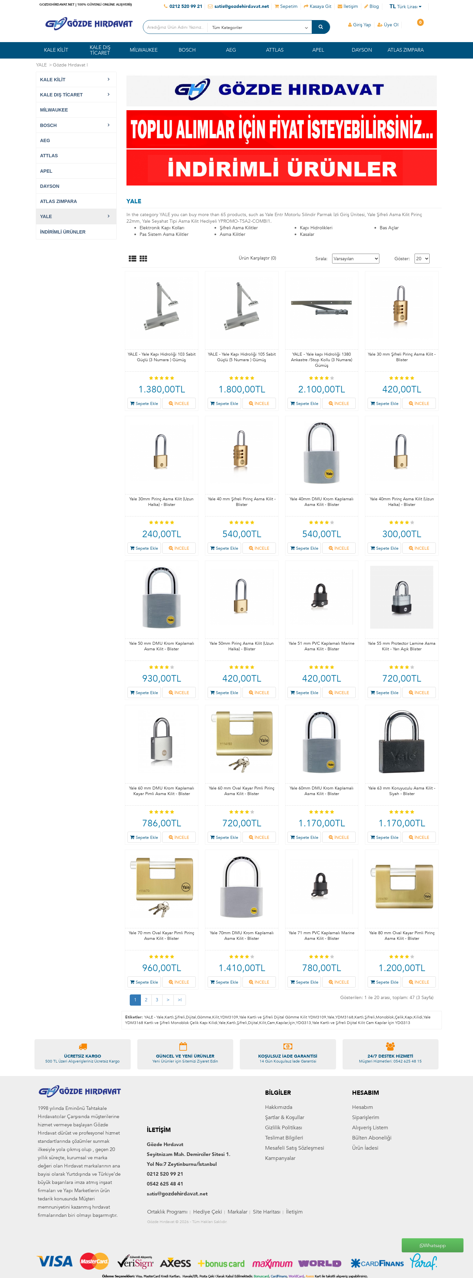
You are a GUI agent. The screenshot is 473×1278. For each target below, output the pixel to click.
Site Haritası (267, 1273)
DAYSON (362, 50)
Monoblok (385, 1017)
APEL (318, 50)
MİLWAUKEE (144, 50)
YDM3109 (229, 1017)
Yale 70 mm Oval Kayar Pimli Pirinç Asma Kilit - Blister (161, 935)
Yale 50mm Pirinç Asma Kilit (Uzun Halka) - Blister (242, 646)
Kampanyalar (280, 1219)
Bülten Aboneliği (372, 1199)
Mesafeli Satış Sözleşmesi (294, 1209)
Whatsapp (433, 1245)
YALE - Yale (154, 1017)
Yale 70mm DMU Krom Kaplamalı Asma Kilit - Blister (242, 935)
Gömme (204, 1017)
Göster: (402, 259)
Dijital (191, 1017)
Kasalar (307, 234)
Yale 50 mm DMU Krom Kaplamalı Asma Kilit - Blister (161, 646)
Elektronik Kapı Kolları (162, 228)
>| (180, 1000)
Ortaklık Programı (167, 1273)
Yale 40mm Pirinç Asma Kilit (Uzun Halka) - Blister (402, 502)
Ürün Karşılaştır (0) (257, 258)
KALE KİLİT (56, 50)
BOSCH (187, 50)
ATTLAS (274, 50)
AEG (231, 50)
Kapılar (282, 1022)
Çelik (399, 1017)
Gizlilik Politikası (283, 1189)
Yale (330, 1017)
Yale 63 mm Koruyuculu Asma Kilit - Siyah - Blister (401, 791)
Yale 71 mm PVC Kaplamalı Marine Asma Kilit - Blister (321, 935)
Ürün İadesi (365, 1209)
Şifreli (180, 1017)
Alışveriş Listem (370, 1189)
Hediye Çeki (207, 1273)
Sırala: (321, 259)
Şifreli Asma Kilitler (239, 228)
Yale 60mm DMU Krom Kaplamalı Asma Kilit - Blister (321, 791)
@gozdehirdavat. (178, 1255)
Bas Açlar (389, 228)
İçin (292, 1022)
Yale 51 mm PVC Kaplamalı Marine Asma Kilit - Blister (321, 646)
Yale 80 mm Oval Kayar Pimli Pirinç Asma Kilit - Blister (402, 935)
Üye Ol (387, 25)
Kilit (215, 1017)
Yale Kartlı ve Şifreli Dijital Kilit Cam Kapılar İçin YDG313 (361, 1022)
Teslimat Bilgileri (284, 1199)
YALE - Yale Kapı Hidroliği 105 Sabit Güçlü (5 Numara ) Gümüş (242, 357)
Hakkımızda (278, 1168)
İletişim (294, 1273)
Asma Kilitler (232, 234)
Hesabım (362, 1168)
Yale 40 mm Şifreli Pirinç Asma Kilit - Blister (242, 502)
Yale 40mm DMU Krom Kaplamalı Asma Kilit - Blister (321, 502)
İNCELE (179, 404)
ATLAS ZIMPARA (406, 50)
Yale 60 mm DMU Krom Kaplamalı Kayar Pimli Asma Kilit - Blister (161, 791)
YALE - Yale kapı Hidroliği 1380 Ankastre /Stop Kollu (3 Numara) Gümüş (321, 359)
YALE (41, 65)
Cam (271, 1022)
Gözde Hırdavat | (70, 65)
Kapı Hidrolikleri (316, 228)
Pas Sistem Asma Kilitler (164, 234)
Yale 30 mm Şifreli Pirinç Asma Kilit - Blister (402, 357)
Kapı (409, 1017)
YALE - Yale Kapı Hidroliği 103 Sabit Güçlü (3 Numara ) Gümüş (161, 357)
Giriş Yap (359, 25)
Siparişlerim (365, 1179)
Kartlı (169, 1017)
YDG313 (303, 1022)
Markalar (237, 1273)
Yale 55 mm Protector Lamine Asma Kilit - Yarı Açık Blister (402, 646)
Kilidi (418, 1017)
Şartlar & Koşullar (284, 1179)
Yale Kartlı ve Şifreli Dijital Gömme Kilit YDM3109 (282, 1017)
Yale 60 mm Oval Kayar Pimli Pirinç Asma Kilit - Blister (241, 791)
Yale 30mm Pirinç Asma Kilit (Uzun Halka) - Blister (161, 502)
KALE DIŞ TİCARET (100, 50)
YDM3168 (344, 1017)
